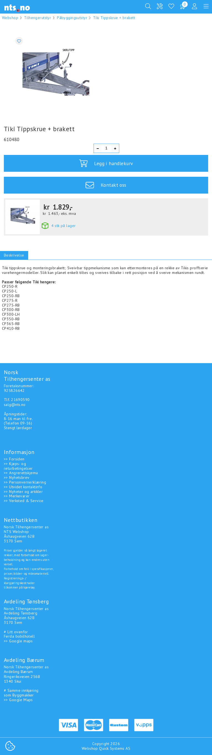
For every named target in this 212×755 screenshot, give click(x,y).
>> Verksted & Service (24, 499)
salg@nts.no (15, 403)
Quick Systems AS (114, 747)
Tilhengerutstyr (37, 17)
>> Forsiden (14, 457)
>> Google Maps (18, 698)
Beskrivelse (14, 255)
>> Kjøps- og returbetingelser (18, 465)
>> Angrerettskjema (21, 471)
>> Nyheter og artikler (23, 490)
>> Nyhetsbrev (16, 476)
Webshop (10, 17)
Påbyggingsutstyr (72, 17)
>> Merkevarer (17, 494)
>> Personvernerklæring (25, 481)
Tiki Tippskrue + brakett (114, 17)
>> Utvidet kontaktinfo (23, 485)
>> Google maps (18, 639)
